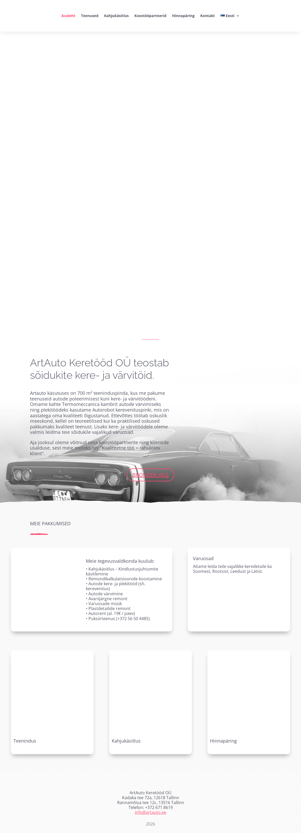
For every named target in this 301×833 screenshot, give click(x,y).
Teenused (89, 15)
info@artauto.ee (150, 812)
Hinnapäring (183, 15)
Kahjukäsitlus (116, 15)
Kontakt (207, 15)
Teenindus (24, 741)
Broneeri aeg (150, 474)
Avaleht (68, 15)
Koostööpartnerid (150, 15)
